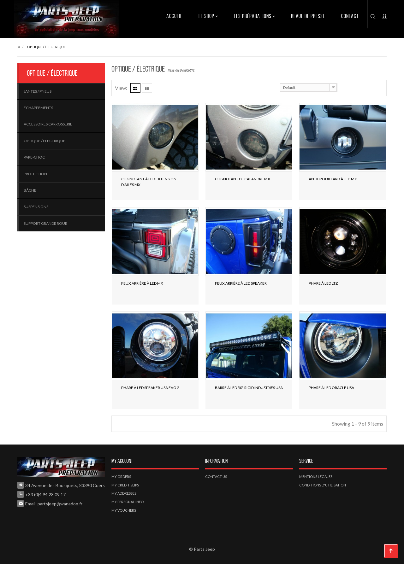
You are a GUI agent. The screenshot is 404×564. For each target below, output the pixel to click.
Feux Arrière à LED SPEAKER (241, 283)
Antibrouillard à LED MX (333, 179)
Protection (35, 174)
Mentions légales (315, 476)
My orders (121, 476)
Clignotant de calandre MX (242, 179)
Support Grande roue (45, 223)
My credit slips (125, 485)
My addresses (123, 493)
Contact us (216, 476)
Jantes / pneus (37, 91)
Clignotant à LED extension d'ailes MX (148, 182)
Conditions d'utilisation (322, 485)
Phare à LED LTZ (323, 283)
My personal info (127, 502)
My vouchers (123, 510)
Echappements (38, 107)
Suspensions (36, 206)
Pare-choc (34, 157)
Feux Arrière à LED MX (142, 283)
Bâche (30, 190)
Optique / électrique (44, 140)
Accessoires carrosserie (48, 124)
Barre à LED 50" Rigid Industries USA (249, 387)
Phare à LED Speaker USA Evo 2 (150, 387)
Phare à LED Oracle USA (331, 387)
